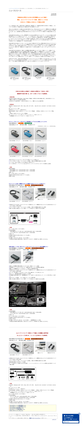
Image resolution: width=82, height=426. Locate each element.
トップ (10, 8)
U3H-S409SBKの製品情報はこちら (17, 408)
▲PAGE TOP (54, 419)
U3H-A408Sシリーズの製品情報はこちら (18, 406)
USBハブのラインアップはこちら (16, 410)
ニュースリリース (15, 8)
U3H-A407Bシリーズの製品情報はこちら (18, 405)
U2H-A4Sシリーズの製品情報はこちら (17, 409)
